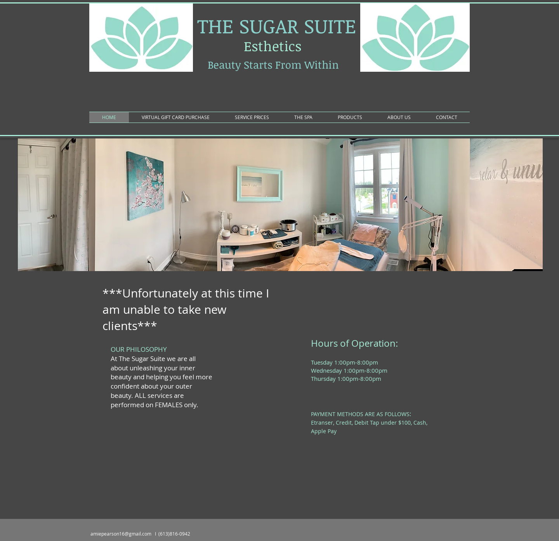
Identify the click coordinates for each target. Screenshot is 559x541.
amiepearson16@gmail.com (120, 534)
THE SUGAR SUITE (276, 25)
